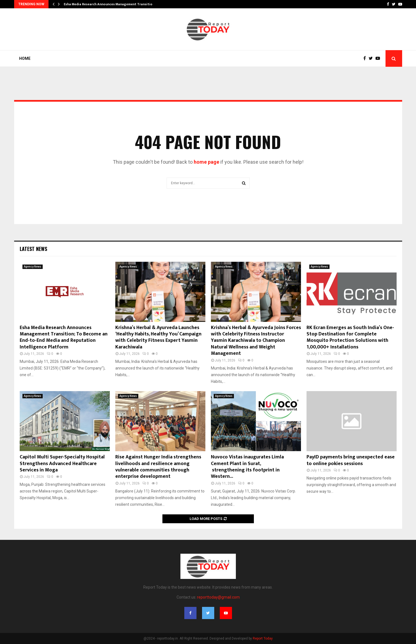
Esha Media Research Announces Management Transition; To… (113, 4)
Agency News (32, 266)
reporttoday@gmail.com (218, 597)
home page (206, 162)
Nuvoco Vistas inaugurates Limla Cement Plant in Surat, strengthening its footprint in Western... (247, 467)
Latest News (33, 248)
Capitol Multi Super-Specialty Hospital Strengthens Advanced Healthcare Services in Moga (62, 463)
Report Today (263, 638)
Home (24, 58)
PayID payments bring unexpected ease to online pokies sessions (351, 460)
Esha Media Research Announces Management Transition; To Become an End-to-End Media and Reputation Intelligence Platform (64, 337)
